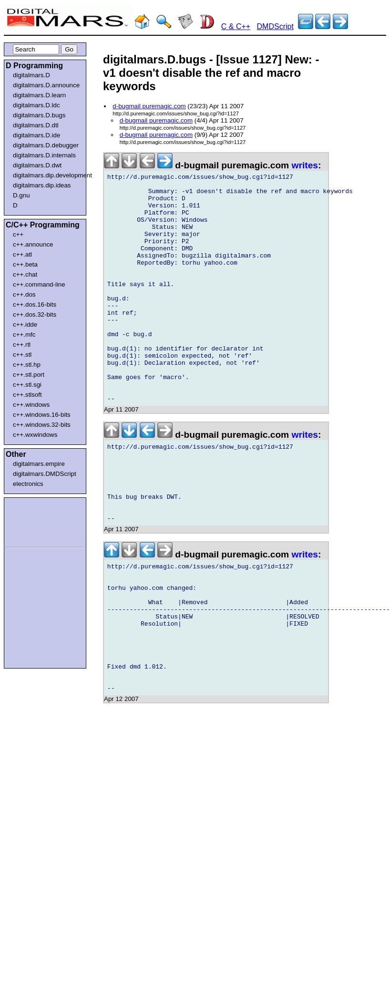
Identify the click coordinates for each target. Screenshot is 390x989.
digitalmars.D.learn (39, 95)
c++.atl (22, 254)
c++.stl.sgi (27, 384)
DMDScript (275, 26)
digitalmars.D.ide (36, 135)
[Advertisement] (34, 520)
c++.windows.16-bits (42, 414)
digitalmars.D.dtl (36, 125)
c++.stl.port (28, 374)
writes (305, 165)
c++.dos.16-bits (34, 304)
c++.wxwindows (35, 434)
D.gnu (21, 195)
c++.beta (25, 264)
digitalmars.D (31, 75)
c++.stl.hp (27, 364)
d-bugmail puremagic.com (149, 106)
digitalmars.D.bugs (39, 115)
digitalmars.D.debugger (46, 145)
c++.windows (31, 404)
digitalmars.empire (39, 463)
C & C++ (235, 26)
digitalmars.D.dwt (37, 165)
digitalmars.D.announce (46, 85)
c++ (18, 234)
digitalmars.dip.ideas (42, 185)
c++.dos (24, 294)
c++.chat (25, 274)
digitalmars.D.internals (44, 155)
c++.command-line (39, 284)
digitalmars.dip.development (47, 175)
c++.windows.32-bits (42, 424)
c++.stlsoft (27, 394)
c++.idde (25, 324)
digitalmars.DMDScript (44, 473)
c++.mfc (24, 334)
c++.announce (33, 244)
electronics (28, 483)
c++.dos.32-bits (34, 314)
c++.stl (22, 354)
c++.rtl (22, 344)
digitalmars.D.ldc (36, 105)
